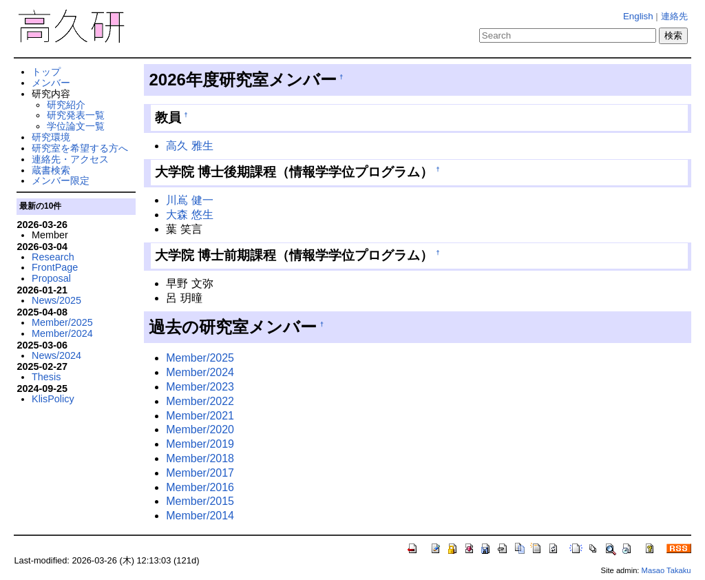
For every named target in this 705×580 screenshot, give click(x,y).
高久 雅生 (189, 146)
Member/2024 (200, 372)
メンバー (51, 82)
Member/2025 (200, 358)
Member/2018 (200, 458)
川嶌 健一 (189, 200)
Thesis (46, 376)
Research (53, 256)
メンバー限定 (61, 180)
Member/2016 (200, 487)
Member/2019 (200, 444)
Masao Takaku (666, 570)
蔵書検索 (51, 170)
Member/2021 (200, 416)
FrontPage (55, 267)
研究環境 (51, 137)
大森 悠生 (189, 214)
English (638, 16)
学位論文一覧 (76, 126)
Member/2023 (200, 387)
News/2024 (56, 355)
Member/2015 (200, 501)
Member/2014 (200, 515)
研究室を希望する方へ (80, 148)
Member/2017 (200, 473)
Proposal (51, 278)
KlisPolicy (53, 398)
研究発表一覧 (76, 115)
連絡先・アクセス (70, 159)
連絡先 (674, 16)
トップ (46, 71)
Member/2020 (200, 429)
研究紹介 (66, 104)
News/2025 (56, 300)
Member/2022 (200, 401)
